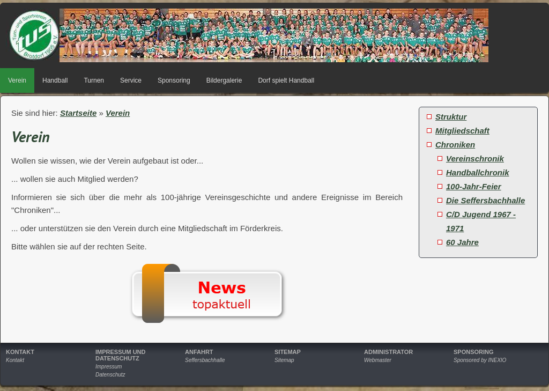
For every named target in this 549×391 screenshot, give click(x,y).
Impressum (108, 367)
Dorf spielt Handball (286, 80)
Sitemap (284, 360)
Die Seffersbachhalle (485, 200)
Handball (55, 80)
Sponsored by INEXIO (480, 360)
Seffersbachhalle (205, 360)
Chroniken (455, 144)
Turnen (94, 80)
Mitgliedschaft (462, 130)
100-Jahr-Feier (473, 186)
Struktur (450, 116)
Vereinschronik (475, 158)
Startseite (78, 112)
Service (131, 80)
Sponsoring (174, 80)
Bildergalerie (224, 80)
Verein (17, 80)
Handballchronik (477, 172)
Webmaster (377, 360)
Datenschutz (110, 375)
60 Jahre (462, 242)
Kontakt (15, 360)
